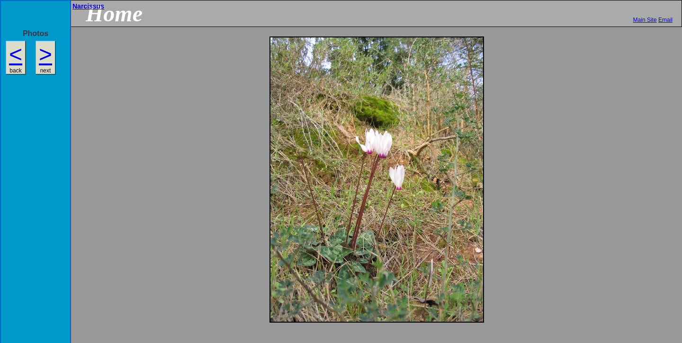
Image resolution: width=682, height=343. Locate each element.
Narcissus (88, 6)
